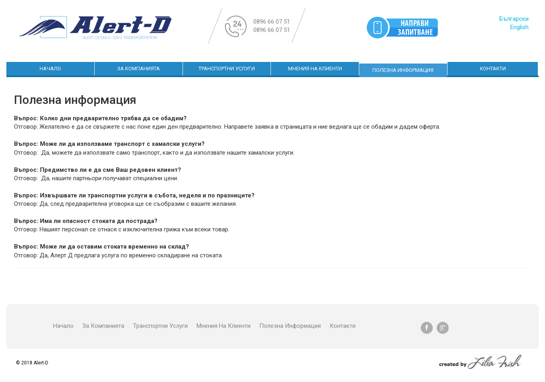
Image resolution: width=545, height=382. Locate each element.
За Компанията (138, 69)
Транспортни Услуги (227, 69)
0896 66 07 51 (271, 21)
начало (50, 69)
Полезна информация (403, 70)
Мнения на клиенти (315, 69)
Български (514, 18)
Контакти (493, 69)
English (519, 27)
